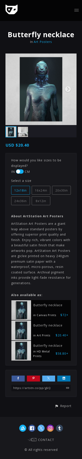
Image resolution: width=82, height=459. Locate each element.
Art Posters (43, 42)
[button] (63, 405)
